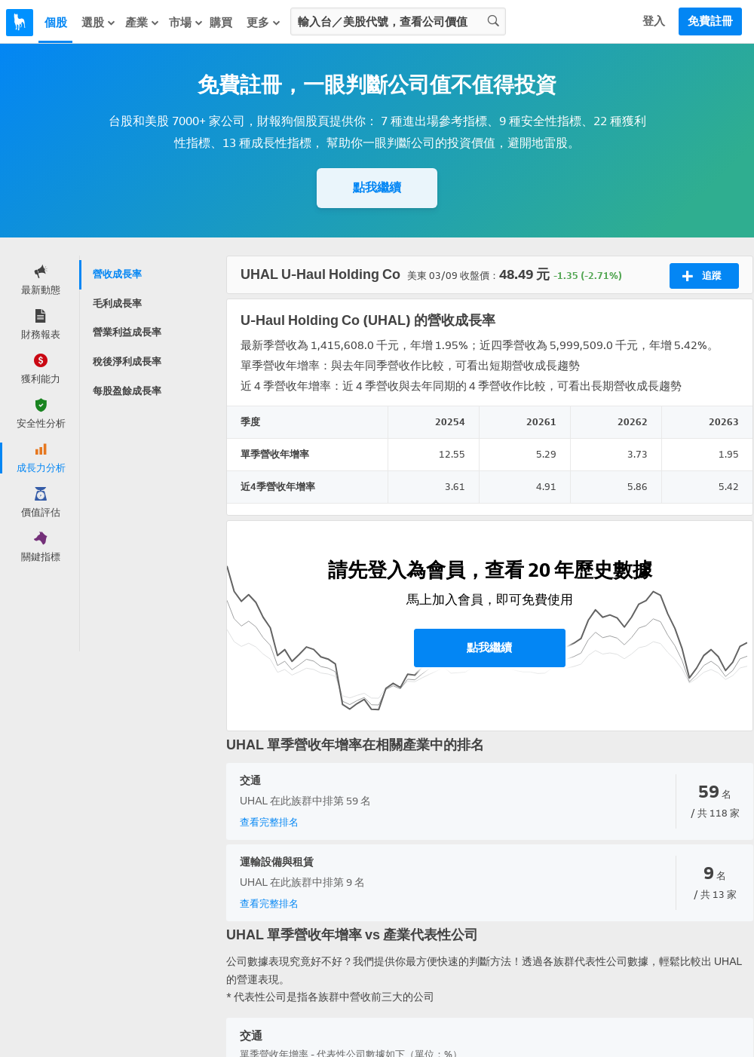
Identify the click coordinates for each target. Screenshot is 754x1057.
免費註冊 (710, 21)
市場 (186, 22)
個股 (55, 22)
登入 (653, 21)
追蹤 (702, 276)
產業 (142, 22)
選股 (98, 22)
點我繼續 (377, 187)
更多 (264, 22)
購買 (221, 22)
